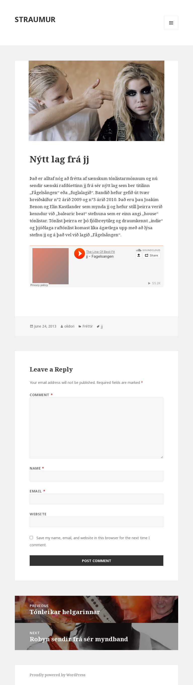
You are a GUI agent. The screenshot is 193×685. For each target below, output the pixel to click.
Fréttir (87, 326)
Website (38, 514)
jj (102, 326)
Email (37, 491)
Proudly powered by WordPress (57, 674)
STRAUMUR (35, 19)
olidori (69, 326)
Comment (41, 394)
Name (37, 468)
